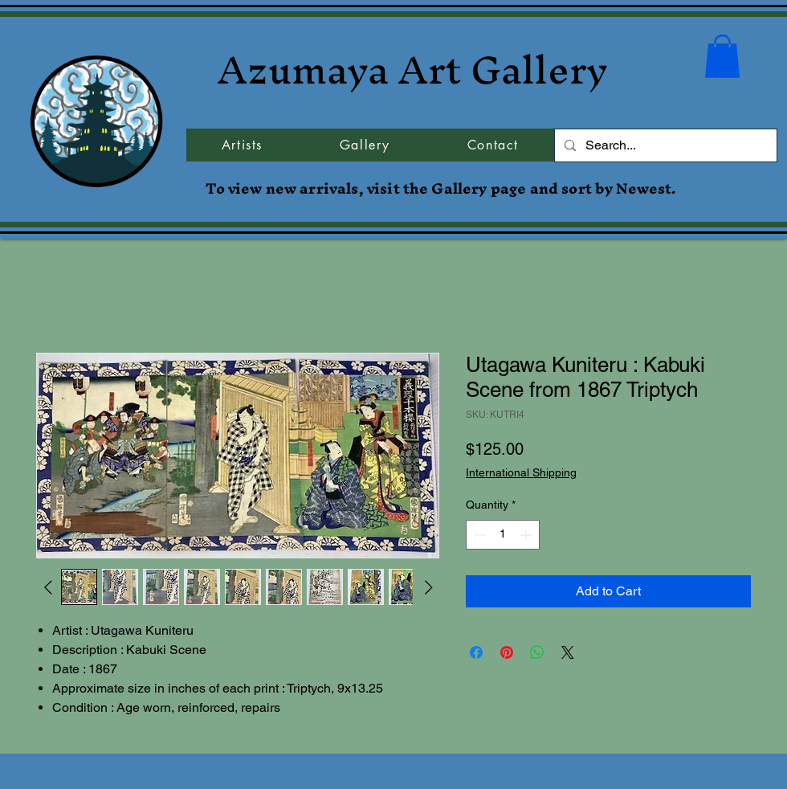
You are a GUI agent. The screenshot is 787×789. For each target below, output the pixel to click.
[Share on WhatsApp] (537, 652)
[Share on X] (567, 652)
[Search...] (664, 145)
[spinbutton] (502, 535)
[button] (722, 56)
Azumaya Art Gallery (413, 69)
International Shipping (521, 472)
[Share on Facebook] (476, 652)
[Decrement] (478, 535)
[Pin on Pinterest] (506, 652)
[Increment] (527, 535)
